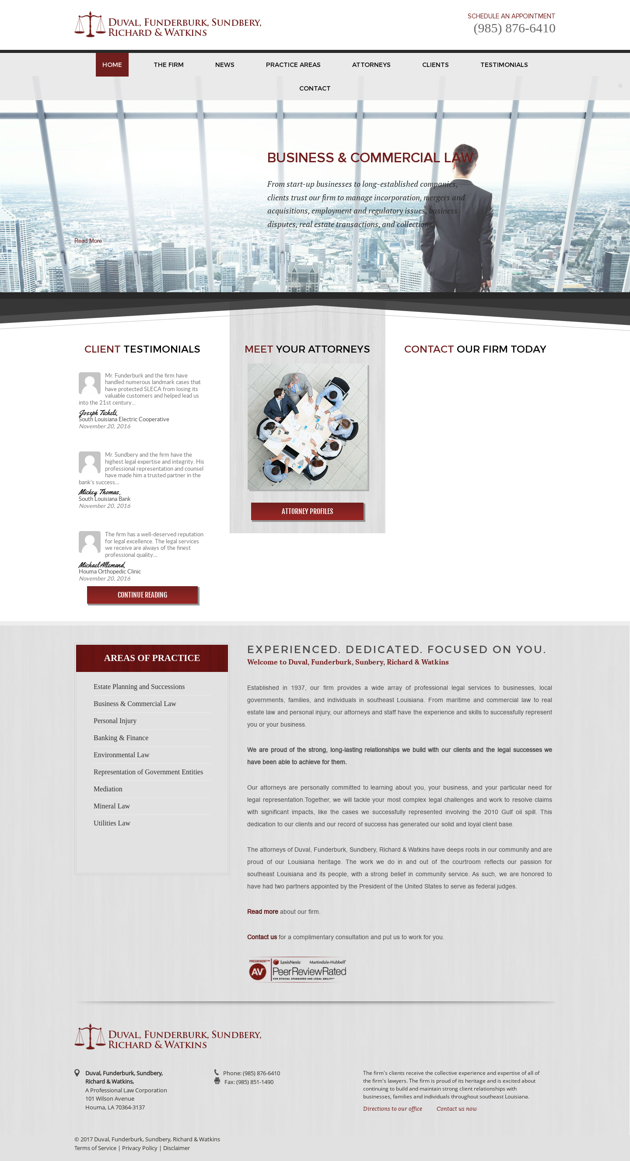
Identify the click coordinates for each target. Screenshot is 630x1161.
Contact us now (457, 1108)
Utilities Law (112, 823)
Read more (262, 911)
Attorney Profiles (307, 511)
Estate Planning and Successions (139, 686)
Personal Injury (115, 720)
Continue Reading (142, 595)
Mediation (108, 789)
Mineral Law (112, 806)
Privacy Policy (140, 1148)
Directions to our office (392, 1108)
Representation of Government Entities (148, 772)
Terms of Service (95, 1148)
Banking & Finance (121, 737)
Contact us (262, 937)
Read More (88, 241)
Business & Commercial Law (135, 703)
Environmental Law (122, 755)
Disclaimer (176, 1148)
